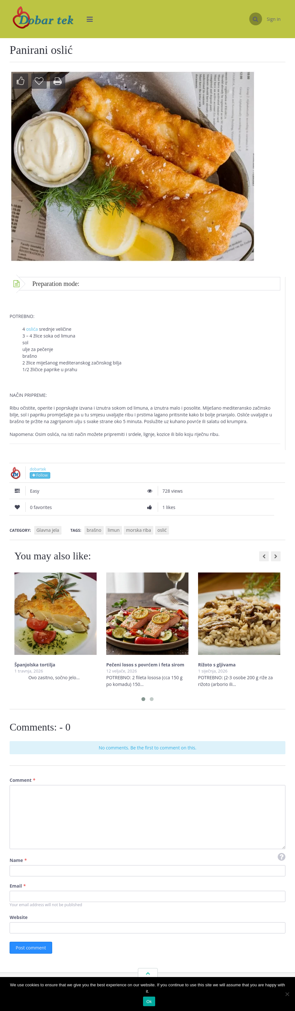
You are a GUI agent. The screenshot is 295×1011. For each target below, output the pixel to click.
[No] (287, 994)
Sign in (274, 19)
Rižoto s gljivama (216, 665)
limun (114, 530)
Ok (149, 1001)
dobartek (38, 469)
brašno (94, 530)
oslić (162, 530)
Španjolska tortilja (34, 665)
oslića (32, 329)
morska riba (138, 530)
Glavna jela (47, 530)
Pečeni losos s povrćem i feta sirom (145, 665)
